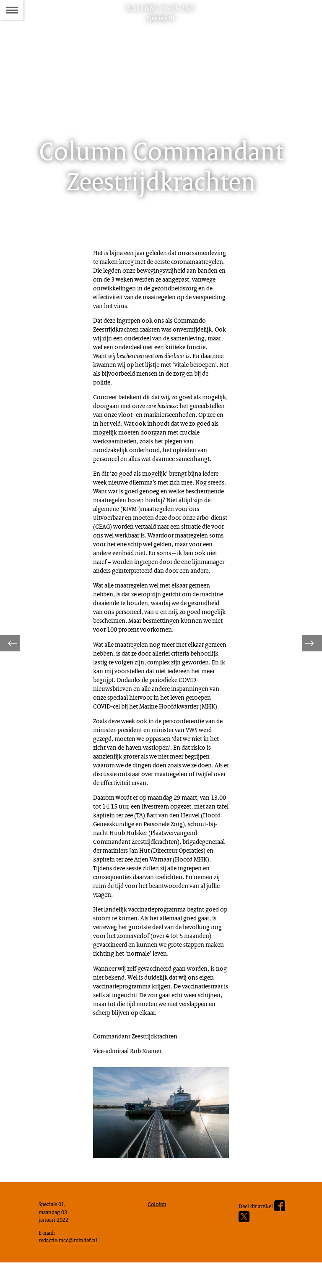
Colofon (159, 1204)
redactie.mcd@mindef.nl (71, 1245)
